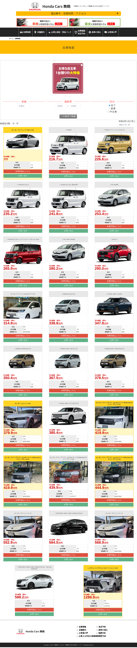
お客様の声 (83, 633)
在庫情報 (82, 627)
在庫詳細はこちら (22, 171)
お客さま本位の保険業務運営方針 (92, 636)
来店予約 (102, 627)
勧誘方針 (102, 633)
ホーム (11, 38)
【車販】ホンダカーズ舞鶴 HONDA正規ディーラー (68, 645)
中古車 (112, 111)
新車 (112, 108)
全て (112, 105)
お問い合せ (22, 176)
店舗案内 (82, 630)
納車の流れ (103, 630)
